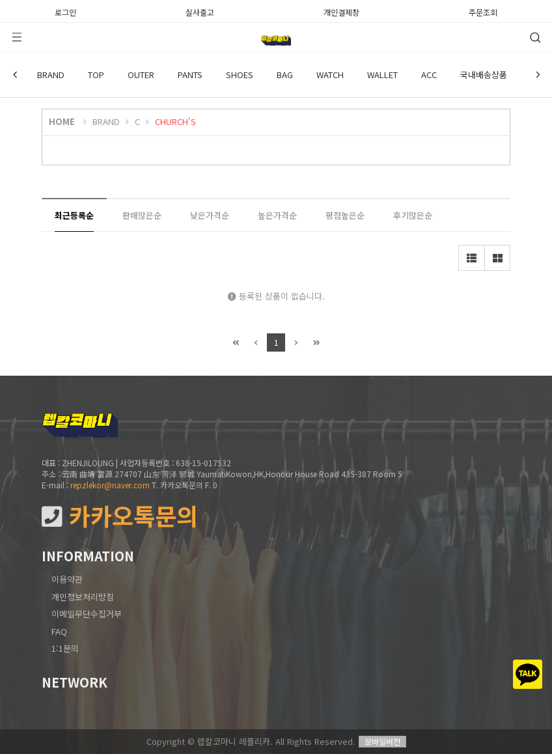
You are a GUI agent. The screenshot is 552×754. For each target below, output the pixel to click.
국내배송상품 (483, 74)
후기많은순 (412, 215)
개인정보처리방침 (82, 597)
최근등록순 (74, 215)
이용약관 (67, 579)
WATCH (330, 74)
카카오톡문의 (120, 516)
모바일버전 (382, 741)
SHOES (239, 74)
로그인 (65, 11)
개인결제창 (341, 11)
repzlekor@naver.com (110, 484)
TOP (96, 74)
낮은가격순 (209, 215)
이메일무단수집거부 (86, 613)
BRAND (50, 74)
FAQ (59, 631)
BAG (285, 74)
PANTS (190, 74)
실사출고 (200, 11)
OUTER (141, 74)
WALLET (382, 74)
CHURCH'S (175, 121)
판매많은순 (141, 215)
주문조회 (483, 11)
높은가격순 (277, 215)
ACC (429, 74)
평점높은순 (345, 215)
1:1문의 (65, 648)
